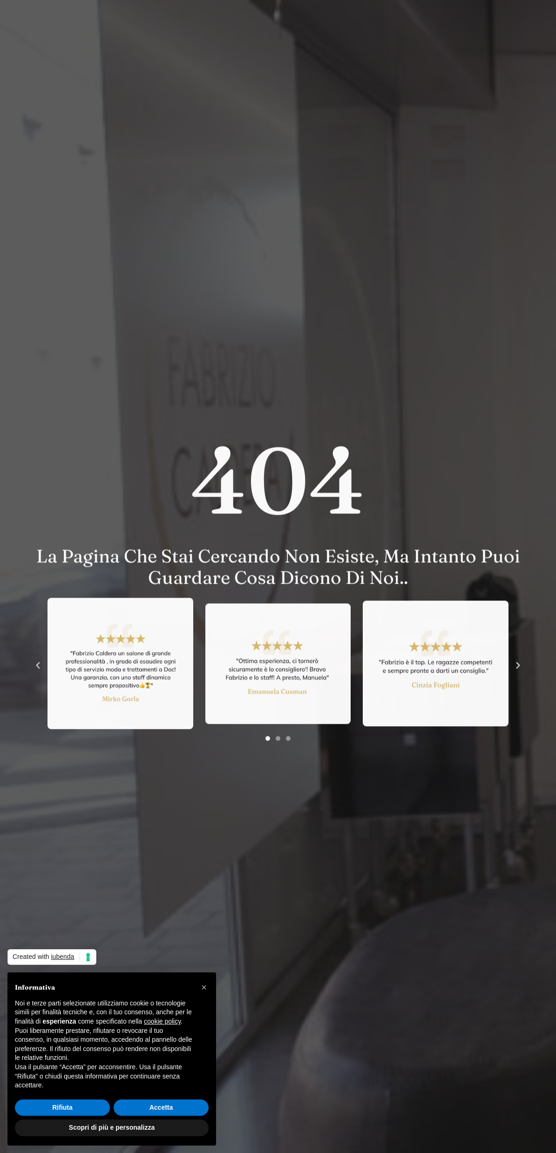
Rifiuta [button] (62, 1107)
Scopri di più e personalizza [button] (112, 1127)
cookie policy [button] (162, 1021)
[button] (38, 688)
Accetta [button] (161, 1107)
